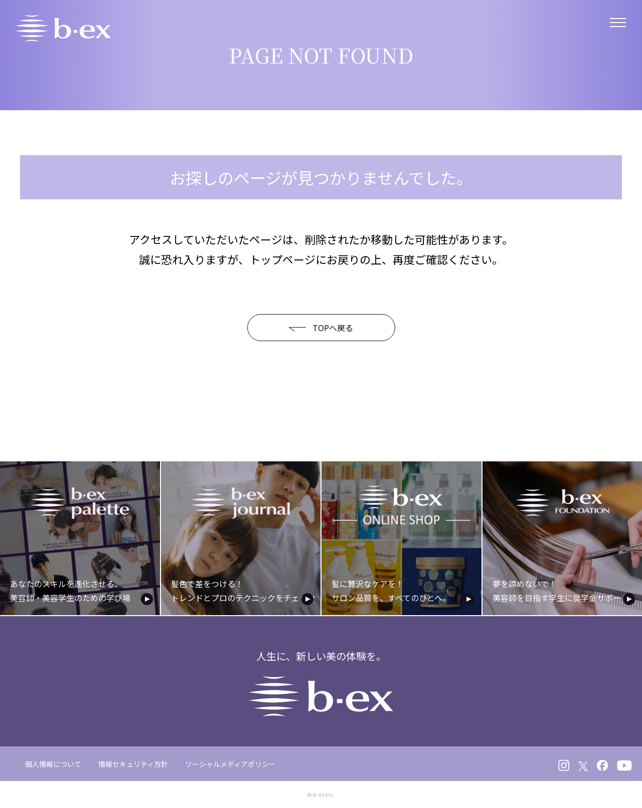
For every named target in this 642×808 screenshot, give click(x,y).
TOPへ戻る (313, 327)
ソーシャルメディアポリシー (230, 762)
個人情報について (53, 762)
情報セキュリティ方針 (133, 762)
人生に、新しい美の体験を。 (321, 681)
